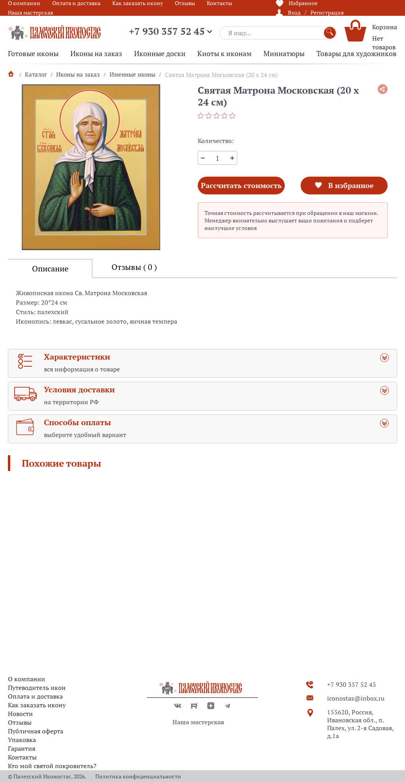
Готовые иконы (33, 53)
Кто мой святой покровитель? (52, 765)
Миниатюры (284, 53)
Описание (50, 268)
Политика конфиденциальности (138, 776)
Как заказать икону (37, 705)
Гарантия (21, 748)
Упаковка (22, 739)
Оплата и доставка (35, 696)
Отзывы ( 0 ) (134, 267)
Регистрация (327, 12)
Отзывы (20, 722)
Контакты (22, 757)
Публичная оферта (35, 731)
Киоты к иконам (224, 53)
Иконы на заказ (96, 53)
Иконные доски (159, 53)
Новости (20, 713)
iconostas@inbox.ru (355, 698)
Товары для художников (356, 53)
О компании (26, 679)
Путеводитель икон (37, 687)
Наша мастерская (30, 12)
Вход (294, 12)
